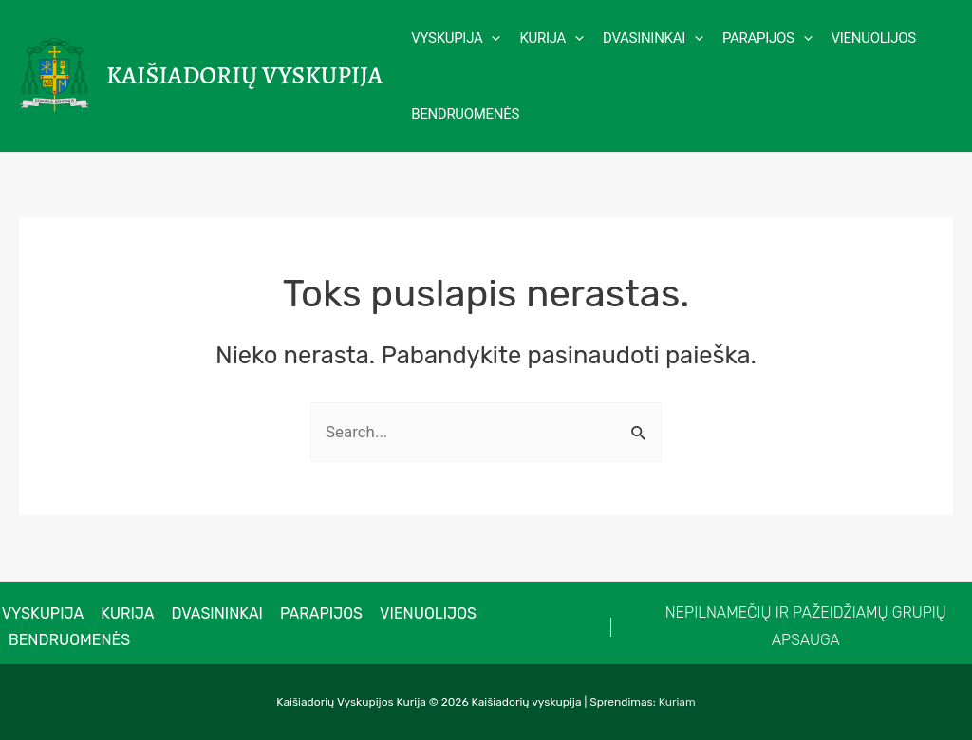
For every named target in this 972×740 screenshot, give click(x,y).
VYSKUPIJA (41, 613)
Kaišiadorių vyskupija (244, 75)
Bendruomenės (68, 640)
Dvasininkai (212, 613)
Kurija (124, 613)
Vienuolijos (419, 613)
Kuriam (677, 702)
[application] (491, 37)
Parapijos (313, 613)
